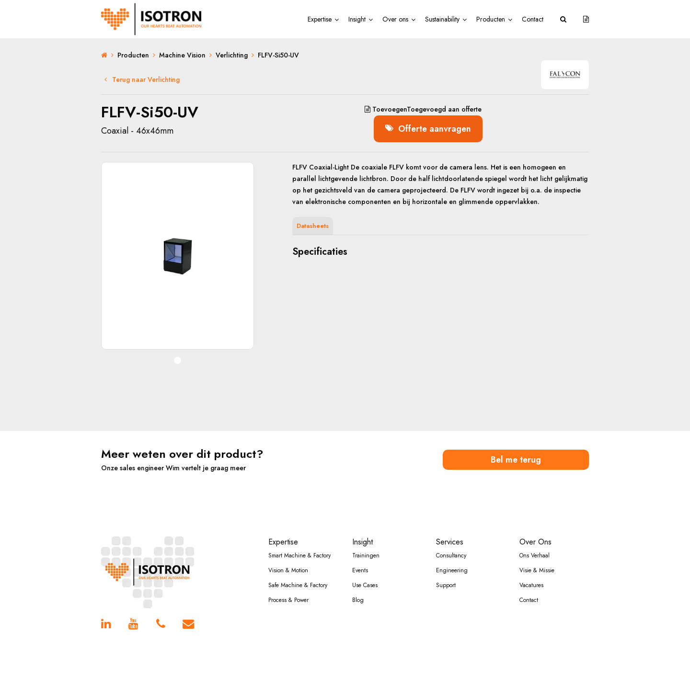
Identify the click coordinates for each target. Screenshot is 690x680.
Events (360, 570)
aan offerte (421, 109)
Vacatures (531, 584)
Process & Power (288, 599)
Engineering (452, 570)
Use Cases (365, 584)
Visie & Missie (536, 570)
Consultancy (451, 555)
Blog (358, 599)
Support (446, 584)
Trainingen (366, 555)
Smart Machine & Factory (299, 555)
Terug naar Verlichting (142, 79)
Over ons (395, 19)
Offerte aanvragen (428, 128)
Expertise (320, 19)
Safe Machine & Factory (297, 584)
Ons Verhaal (534, 555)
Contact (532, 19)
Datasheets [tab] (313, 225)
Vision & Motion (288, 570)
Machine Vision (182, 55)
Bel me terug (516, 459)
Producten (490, 19)
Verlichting (232, 55)
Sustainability (442, 19)
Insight (357, 19)
